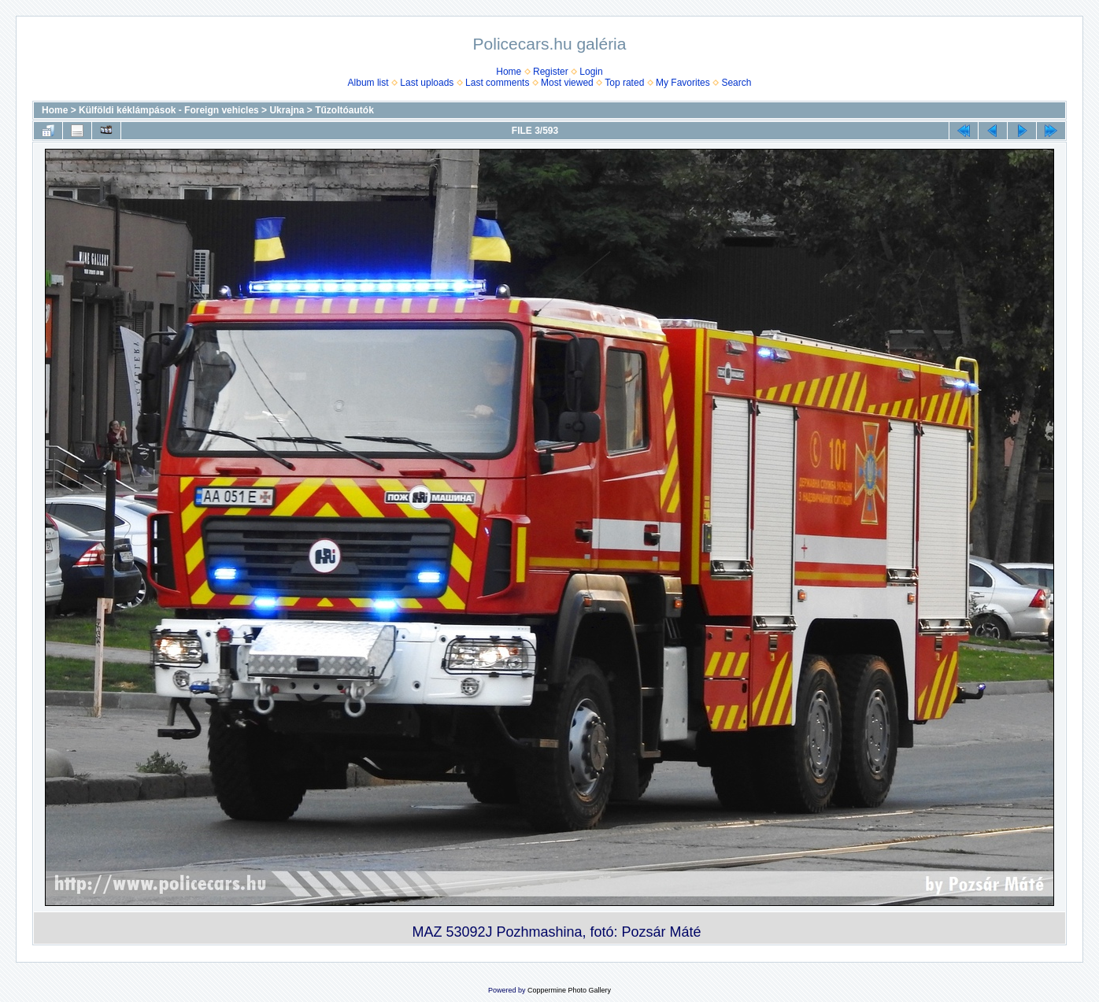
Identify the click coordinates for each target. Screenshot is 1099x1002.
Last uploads (426, 82)
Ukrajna (286, 110)
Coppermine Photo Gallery (569, 990)
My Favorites (683, 82)
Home (508, 71)
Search (736, 82)
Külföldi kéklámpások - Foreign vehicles (169, 110)
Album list (368, 82)
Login (590, 71)
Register (550, 71)
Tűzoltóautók (344, 110)
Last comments (497, 82)
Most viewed (567, 82)
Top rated (624, 82)
